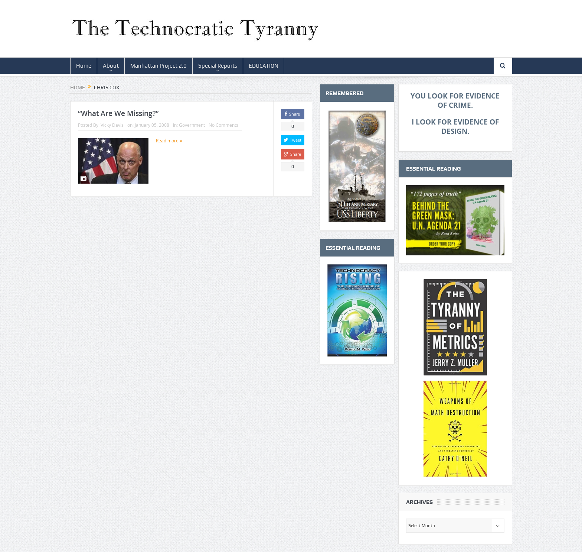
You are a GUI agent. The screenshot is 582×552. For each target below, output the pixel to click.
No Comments (223, 125)
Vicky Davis (112, 125)
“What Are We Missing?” (118, 113)
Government (192, 125)
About (111, 65)
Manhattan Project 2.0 (158, 65)
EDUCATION (263, 65)
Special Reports (217, 65)
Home (83, 65)
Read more (169, 140)
